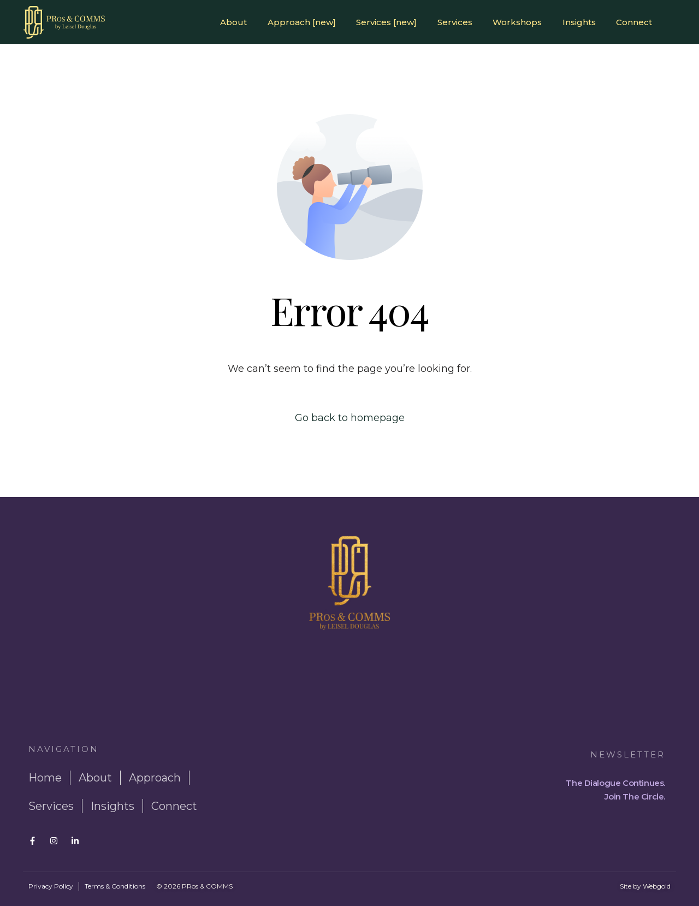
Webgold (657, 886)
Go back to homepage (350, 418)
